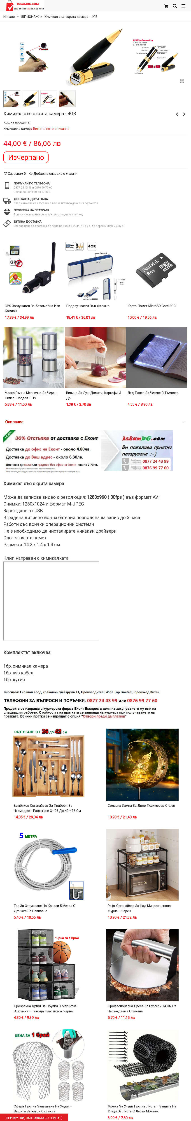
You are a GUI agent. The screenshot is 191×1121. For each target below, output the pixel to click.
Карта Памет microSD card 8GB (152, 306)
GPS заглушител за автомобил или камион (32, 308)
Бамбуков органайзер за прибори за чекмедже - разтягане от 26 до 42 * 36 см (47, 808)
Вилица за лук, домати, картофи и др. (93, 395)
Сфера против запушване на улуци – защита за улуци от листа (43, 1109)
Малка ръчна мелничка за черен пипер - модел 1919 (30, 395)
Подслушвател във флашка (87, 306)
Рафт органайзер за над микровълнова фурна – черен (139, 908)
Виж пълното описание (51, 129)
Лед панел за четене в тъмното (153, 393)
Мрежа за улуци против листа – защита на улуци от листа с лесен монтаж (142, 1109)
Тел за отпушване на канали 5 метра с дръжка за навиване (44, 908)
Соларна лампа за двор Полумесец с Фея (141, 806)
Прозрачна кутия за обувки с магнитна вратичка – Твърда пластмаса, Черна (45, 1008)
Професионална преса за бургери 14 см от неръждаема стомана (142, 1008)
